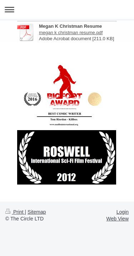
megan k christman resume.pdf (71, 32)
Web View (117, 219)
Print (15, 212)
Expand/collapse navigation (67, 9)
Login (122, 212)
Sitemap (37, 212)
